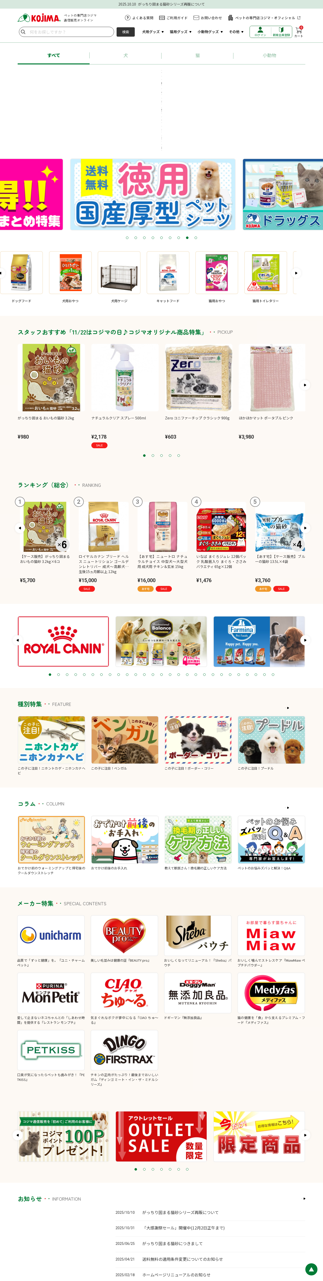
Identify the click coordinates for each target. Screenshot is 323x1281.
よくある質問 (142, 17)
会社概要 (228, 1247)
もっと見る (293, 642)
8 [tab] (187, 173)
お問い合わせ (211, 17)
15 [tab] (170, 610)
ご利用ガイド (177, 17)
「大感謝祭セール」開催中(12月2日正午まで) (183, 1163)
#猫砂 (207, 73)
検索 (125, 31)
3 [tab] (144, 173)
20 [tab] (213, 610)
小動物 (269, 55)
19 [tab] (204, 610)
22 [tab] (230, 610)
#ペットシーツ (235, 73)
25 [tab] (256, 610)
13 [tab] (153, 610)
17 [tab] (187, 610)
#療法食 (151, 82)
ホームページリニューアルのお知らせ (176, 1209)
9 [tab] (196, 173)
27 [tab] (273, 610)
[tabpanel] (161, 129)
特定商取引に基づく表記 (200, 1247)
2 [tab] (136, 173)
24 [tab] (247, 610)
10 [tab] (127, 610)
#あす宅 (53, 73)
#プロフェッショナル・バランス (98, 73)
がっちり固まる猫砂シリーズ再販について (180, 1147)
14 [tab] (161, 610)
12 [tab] (144, 610)
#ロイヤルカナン (149, 73)
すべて (53, 55)
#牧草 (173, 82)
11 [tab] (136, 610)
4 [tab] (153, 173)
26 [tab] (264, 610)
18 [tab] (196, 610)
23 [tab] (239, 610)
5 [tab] (161, 173)
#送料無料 (267, 73)
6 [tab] (170, 173)
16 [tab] (179, 610)
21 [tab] (222, 610)
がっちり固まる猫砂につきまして (172, 1178)
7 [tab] (179, 173)
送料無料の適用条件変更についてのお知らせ (182, 1194)
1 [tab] (127, 173)
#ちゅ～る (183, 73)
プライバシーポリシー (161, 1247)
